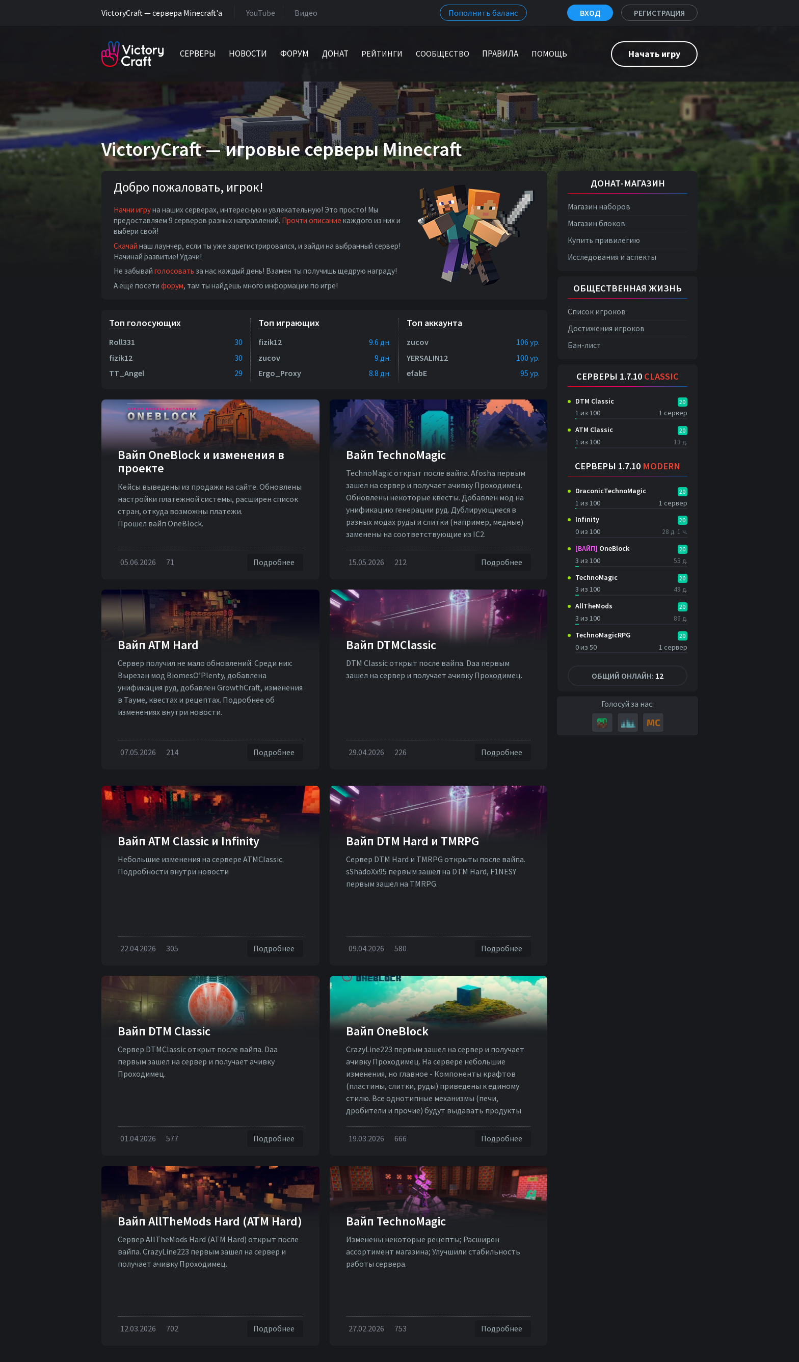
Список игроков (597, 311)
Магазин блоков (596, 223)
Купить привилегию (604, 240)
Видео (303, 12)
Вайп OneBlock (387, 1031)
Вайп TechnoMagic (396, 455)
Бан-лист (584, 345)
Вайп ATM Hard (158, 645)
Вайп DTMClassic (391, 645)
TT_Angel (126, 373)
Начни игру (132, 210)
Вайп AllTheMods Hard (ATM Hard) (210, 1221)
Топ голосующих (145, 323)
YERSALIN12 (427, 358)
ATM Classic (594, 429)
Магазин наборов (599, 206)
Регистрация (659, 13)
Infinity (587, 519)
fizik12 (120, 358)
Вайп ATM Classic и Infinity (188, 841)
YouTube (258, 12)
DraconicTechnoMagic (610, 490)
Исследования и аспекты (612, 257)
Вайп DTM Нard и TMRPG (412, 841)
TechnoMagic (596, 577)
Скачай (126, 246)
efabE (417, 373)
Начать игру (654, 54)
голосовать (174, 271)
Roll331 (122, 342)
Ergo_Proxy (279, 373)
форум (172, 285)
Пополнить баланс (483, 12)
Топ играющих (288, 323)
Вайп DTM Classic (164, 1031)
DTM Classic (594, 401)
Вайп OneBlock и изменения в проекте (201, 461)
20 (682, 402)
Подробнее (275, 562)
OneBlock (602, 548)
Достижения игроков (606, 328)
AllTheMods (593, 605)
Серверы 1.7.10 (627, 376)
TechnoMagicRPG (603, 634)
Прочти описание (311, 220)
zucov (269, 358)
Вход (590, 13)
